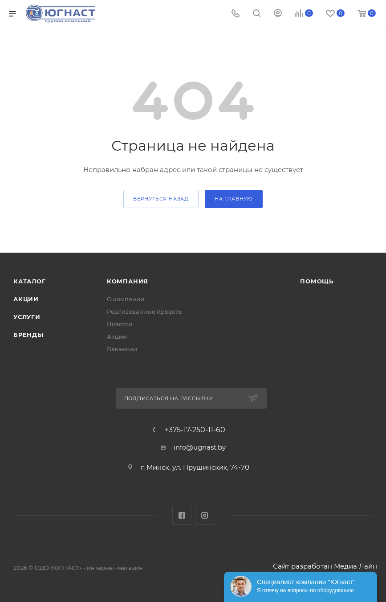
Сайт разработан (302, 566)
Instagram (204, 515)
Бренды (28, 334)
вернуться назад (161, 199)
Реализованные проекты (145, 311)
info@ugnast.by (200, 447)
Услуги (27, 316)
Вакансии (122, 348)
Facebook (181, 515)
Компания (127, 281)
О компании (125, 299)
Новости (119, 324)
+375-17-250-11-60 (195, 430)
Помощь (316, 281)
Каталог (29, 281)
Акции (26, 299)
